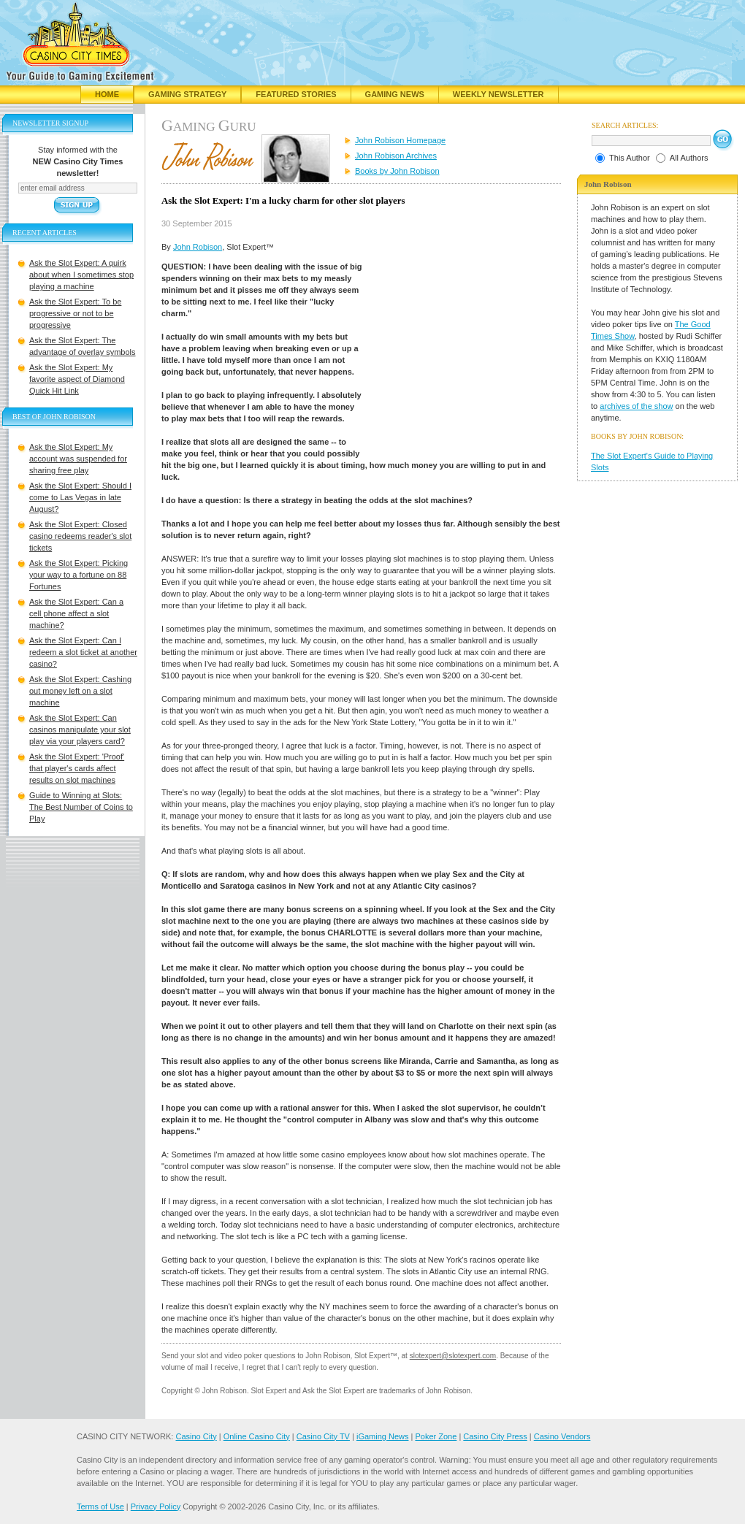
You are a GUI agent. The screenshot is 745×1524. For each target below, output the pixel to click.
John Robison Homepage (400, 140)
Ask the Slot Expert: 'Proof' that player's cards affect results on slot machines (76, 768)
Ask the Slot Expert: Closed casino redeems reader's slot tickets (80, 536)
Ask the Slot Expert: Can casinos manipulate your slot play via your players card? (80, 729)
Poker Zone (435, 1436)
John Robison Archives (396, 155)
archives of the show (636, 406)
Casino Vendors (562, 1436)
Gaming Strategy (187, 94)
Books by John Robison (397, 170)
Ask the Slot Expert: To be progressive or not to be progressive (75, 313)
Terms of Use (100, 1506)
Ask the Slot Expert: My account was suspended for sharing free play (78, 459)
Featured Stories (296, 94)
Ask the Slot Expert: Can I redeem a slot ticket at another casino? (83, 652)
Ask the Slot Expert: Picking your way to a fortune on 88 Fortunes (78, 575)
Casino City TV (323, 1436)
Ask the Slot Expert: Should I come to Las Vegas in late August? (80, 497)
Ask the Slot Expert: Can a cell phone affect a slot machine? (76, 613)
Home (107, 94)
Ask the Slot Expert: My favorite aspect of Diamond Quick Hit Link (77, 379)
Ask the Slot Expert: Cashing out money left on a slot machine (80, 691)
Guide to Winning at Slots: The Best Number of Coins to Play (81, 807)
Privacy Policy (155, 1506)
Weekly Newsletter (498, 94)
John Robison (197, 246)
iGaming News (382, 1436)
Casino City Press (495, 1436)
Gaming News (394, 94)
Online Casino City (257, 1436)
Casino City (195, 1436)
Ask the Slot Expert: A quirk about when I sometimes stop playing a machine (81, 275)
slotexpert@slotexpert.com (453, 1356)
